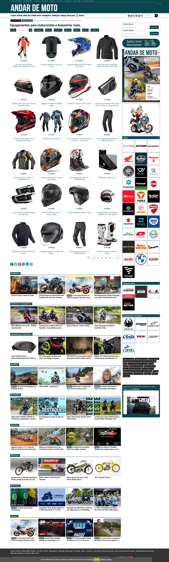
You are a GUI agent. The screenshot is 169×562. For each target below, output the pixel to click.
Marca (48, 30)
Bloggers (147, 374)
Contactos (90, 551)
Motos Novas (154, 359)
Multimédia (15, 395)
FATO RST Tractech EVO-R (51, 139)
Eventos (13, 15)
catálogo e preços (27, 20)
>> (118, 257)
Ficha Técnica (98, 551)
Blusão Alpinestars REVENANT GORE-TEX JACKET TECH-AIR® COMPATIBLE (107, 66)
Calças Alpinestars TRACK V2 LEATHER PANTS (79, 252)
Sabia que (15, 455)
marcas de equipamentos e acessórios (55, 20)
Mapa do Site (35, 553)
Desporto (15, 425)
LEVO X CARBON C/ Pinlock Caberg (79, 213)
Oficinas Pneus (149, 366)
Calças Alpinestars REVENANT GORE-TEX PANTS (107, 140)
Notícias (19, 15)
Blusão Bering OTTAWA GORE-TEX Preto (23, 252)
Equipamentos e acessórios (21, 334)
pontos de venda (38, 20)
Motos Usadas (128, 359)
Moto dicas (15, 486)
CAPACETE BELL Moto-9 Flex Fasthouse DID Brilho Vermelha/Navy (24, 141)
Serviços (63, 15)
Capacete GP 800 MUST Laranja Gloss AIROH (51, 179)
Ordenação (38, 30)
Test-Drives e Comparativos (21, 304)
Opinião (33, 15)
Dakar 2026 (27, 15)
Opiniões (15, 364)
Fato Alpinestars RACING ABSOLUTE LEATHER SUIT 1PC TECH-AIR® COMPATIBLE (23, 66)
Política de (105, 559)
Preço (85, 30)
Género (67, 30)
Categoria (58, 30)
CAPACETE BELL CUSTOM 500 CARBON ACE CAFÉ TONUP (107, 213)
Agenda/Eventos (141, 359)
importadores (71, 20)
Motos (39, 15)
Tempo (76, 30)
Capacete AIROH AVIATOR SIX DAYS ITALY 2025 (79, 66)
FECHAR (96, 559)
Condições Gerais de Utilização (145, 551)
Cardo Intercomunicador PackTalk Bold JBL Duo (23, 213)
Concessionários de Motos (137, 364)
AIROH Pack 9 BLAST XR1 (107, 178)
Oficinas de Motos (136, 366)
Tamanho (95, 30)
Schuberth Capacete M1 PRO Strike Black (51, 252)
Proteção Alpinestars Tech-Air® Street (51, 66)
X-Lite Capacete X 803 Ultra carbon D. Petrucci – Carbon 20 (79, 140)
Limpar (13, 30)
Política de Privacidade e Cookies (125, 551)
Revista (81, 15)
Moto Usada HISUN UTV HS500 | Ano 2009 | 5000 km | (141, 400)
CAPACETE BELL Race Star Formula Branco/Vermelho (24, 105)
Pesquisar (154, 27)
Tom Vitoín (40, 551)
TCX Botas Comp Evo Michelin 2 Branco (107, 252)
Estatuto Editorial (108, 551)
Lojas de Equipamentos (131, 369)
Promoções (56, 15)
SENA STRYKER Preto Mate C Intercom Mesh (51, 213)
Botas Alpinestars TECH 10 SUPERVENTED (79, 179)
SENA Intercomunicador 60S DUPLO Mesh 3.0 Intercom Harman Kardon (107, 105)
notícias (79, 20)
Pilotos (154, 374)
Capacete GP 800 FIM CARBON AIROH (51, 105)
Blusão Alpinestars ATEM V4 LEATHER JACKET (23, 179)
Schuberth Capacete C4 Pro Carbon (79, 104)
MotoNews (15, 273)
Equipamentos (46, 15)
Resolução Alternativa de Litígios (20, 553)
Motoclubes (71, 15)
